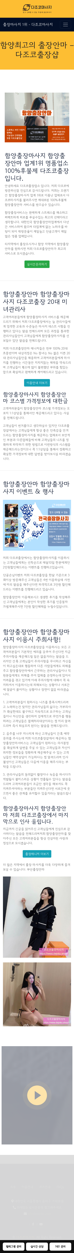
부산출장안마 (36, 869)
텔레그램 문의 (13, 1246)
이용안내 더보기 (37, 382)
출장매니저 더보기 (37, 854)
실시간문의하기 (37, 264)
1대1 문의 (60, 1246)
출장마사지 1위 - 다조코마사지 (28, 24)
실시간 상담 (37, 1246)
